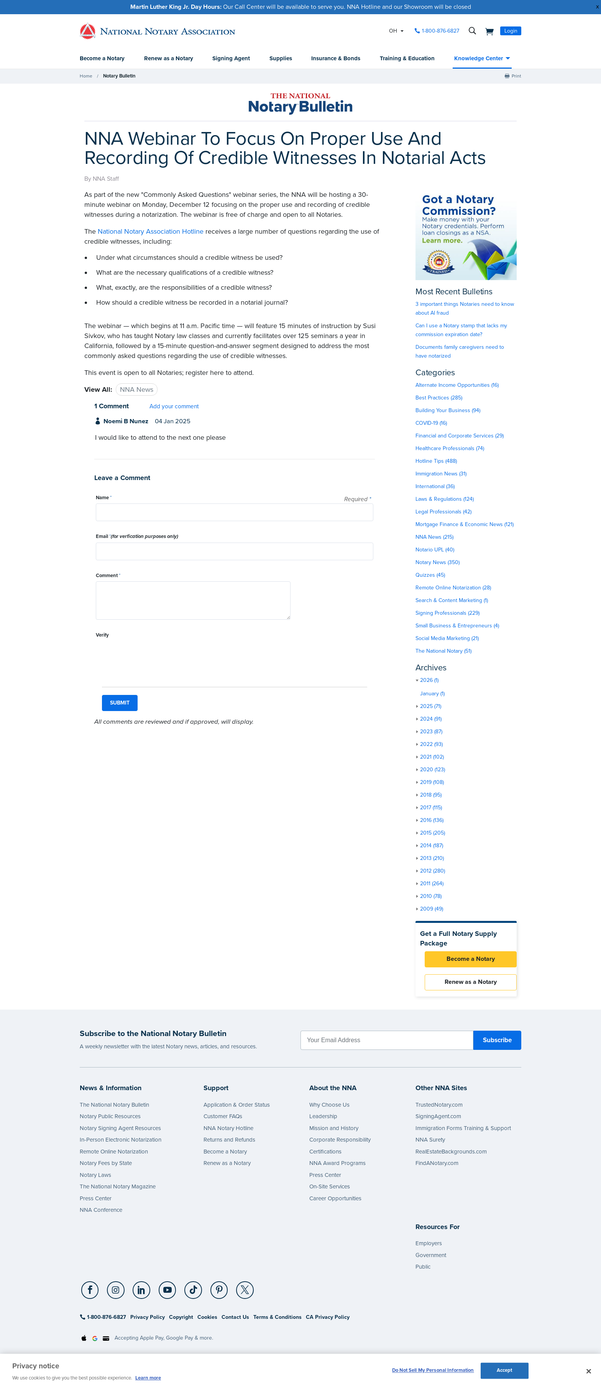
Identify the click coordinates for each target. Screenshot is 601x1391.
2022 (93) (431, 744)
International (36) (435, 486)
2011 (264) (431, 884)
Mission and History (333, 1131)
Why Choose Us (329, 1107)
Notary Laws (95, 1178)
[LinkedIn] (139, 1294)
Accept (504, 1371)
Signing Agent (231, 58)
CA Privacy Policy (328, 1320)
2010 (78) (431, 896)
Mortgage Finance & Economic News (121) (464, 524)
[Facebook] (90, 1294)
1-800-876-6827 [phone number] (440, 31)
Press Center (96, 1201)
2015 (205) (432, 833)
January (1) (432, 694)
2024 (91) (431, 719)
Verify (102, 635)
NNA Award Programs (337, 1166)
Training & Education (407, 58)
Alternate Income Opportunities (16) (457, 385)
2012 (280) (432, 871)
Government (430, 1258)
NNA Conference (101, 1213)
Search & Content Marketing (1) (451, 600)
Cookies (207, 1320)
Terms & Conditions (277, 1320)
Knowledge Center (478, 58)
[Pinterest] (212, 1294)
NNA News (136, 390)
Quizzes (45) (430, 575)
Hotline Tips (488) (436, 461)
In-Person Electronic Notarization (120, 1143)
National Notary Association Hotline (151, 232)
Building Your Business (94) (447, 411)
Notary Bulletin (119, 76)
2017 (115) (431, 808)
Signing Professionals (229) (447, 613)
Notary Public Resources (110, 1119)
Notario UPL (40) (434, 550)
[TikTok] (187, 1294)
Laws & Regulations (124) (444, 499)
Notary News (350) (437, 562)
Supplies (280, 58)
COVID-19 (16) (431, 423)
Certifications (325, 1154)
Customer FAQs (223, 1119)
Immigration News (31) (440, 474)
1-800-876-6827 (103, 1320)
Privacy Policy (147, 1320)
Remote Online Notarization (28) (453, 588)
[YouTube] (163, 1294)
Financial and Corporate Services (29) (459, 436)
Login (510, 31)
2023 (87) (431, 732)
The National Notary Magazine (118, 1189)
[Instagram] (114, 1294)
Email (137, 537)
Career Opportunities (335, 1201)
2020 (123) (432, 770)
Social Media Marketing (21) (447, 638)
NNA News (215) (434, 537)
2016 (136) (431, 820)
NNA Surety (430, 1143)
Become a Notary (102, 58)
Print (516, 76)
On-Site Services (329, 1189)
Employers (428, 1246)
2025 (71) (430, 706)
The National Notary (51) (443, 651)
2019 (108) (432, 782)
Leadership (323, 1119)
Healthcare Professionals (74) (449, 449)
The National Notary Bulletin (114, 1107)
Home (86, 76)
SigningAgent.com (438, 1119)
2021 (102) (432, 757)
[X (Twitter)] (236, 1294)
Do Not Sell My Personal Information (433, 1371)
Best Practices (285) (438, 398)
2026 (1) (429, 680)
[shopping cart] (487, 31)
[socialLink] (91, 1293)
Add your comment (174, 406)
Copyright (181, 1320)
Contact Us (235, 1320)
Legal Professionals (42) (443, 512)
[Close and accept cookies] (588, 1371)
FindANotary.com (436, 1166)
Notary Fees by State (106, 1166)
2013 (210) (432, 858)
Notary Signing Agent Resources (120, 1131)
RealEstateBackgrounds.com (451, 1154)
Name (104, 498)
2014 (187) (431, 846)
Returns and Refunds (229, 1143)
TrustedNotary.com (439, 1107)
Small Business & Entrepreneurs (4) (457, 626)
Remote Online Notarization (114, 1154)
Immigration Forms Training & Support (463, 1131)
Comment (108, 576)
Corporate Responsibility (340, 1143)
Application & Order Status (237, 1107)
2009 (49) (431, 909)
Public (422, 1270)
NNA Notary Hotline (228, 1131)
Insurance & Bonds (335, 58)
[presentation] (154, 656)
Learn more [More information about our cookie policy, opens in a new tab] (148, 1378)
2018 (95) (431, 795)
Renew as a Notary (168, 58)
